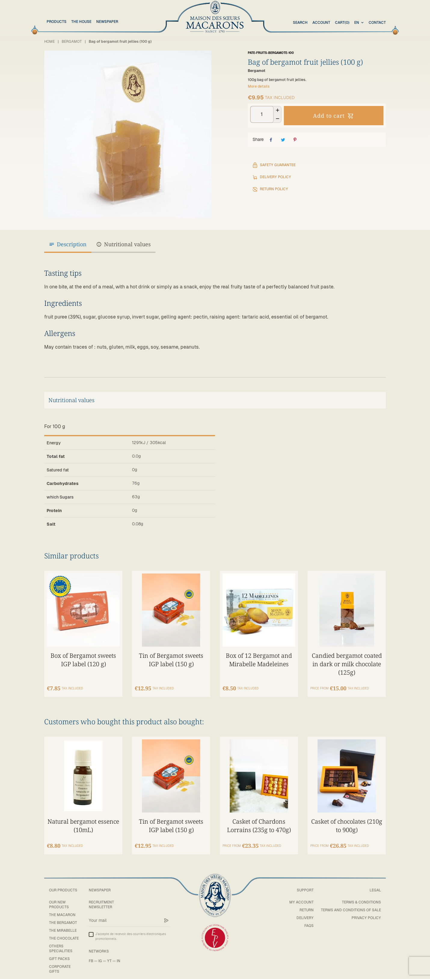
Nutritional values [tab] (123, 244)
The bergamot (63, 917)
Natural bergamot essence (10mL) (83, 817)
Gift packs (59, 953)
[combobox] (359, 22)
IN (118, 955)
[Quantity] (262, 114)
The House (81, 22)
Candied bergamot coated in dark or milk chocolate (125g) (346, 655)
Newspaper (107, 22)
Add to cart (333, 115)
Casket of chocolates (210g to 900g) (347, 817)
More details (259, 86)
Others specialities (60, 942)
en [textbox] (356, 22)
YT (109, 955)
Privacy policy (366, 912)
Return (306, 904)
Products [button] (56, 22)
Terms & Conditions (361, 896)
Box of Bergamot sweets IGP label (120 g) (83, 651)
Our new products (59, 898)
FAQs (309, 920)
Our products (63, 884)
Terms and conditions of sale (351, 904)
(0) (342, 22)
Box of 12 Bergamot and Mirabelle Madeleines (259, 651)
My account (301, 896)
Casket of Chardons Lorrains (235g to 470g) (259, 817)
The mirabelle (63, 925)
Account (321, 22)
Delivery (305, 912)
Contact (377, 22)
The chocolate (64, 933)
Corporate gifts (60, 963)
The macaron (62, 909)
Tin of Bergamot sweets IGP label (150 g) (171, 651)
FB (91, 955)
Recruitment (101, 896)
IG (100, 955)
